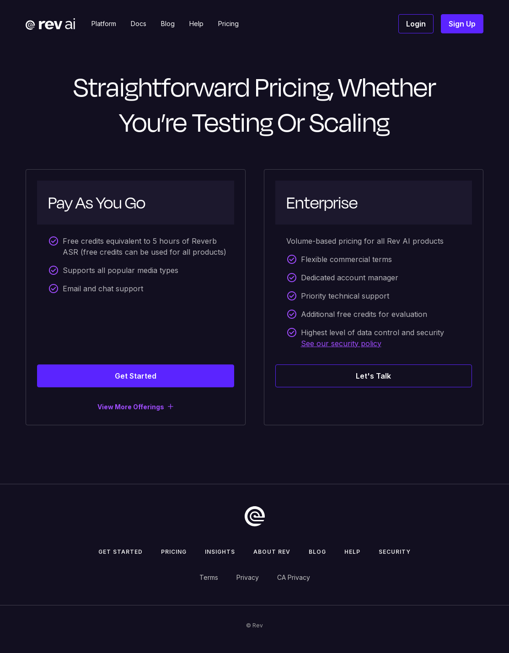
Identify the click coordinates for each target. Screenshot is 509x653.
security (395, 551)
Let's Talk (373, 375)
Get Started (135, 375)
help (352, 551)
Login (416, 23)
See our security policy (341, 343)
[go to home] (255, 516)
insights (220, 551)
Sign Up (462, 23)
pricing (174, 551)
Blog (317, 551)
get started (120, 551)
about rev (271, 551)
